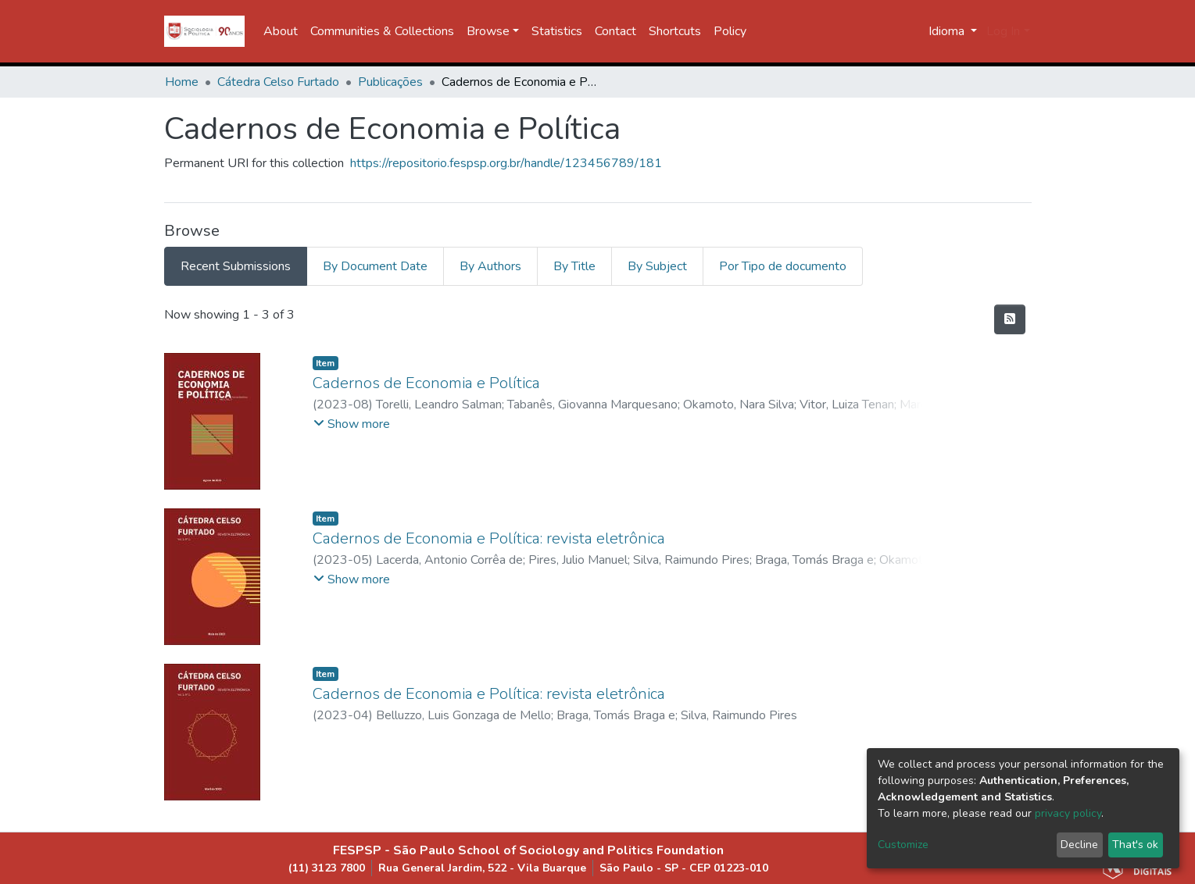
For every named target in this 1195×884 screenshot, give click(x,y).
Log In (1003, 31)
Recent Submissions (236, 266)
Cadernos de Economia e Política (426, 383)
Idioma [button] (948, 31)
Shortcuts (675, 31)
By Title (574, 266)
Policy (730, 31)
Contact (615, 31)
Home (182, 82)
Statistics (556, 31)
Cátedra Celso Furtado (278, 82)
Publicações (390, 82)
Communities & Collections (382, 31)
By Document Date (375, 266)
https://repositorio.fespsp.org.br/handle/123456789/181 (506, 163)
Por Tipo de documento (782, 266)
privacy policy (1068, 813)
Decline (1079, 844)
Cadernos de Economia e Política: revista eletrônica (489, 538)
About (280, 31)
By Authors (490, 266)
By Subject (657, 266)
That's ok (1135, 844)
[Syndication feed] (1009, 319)
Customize (903, 844)
